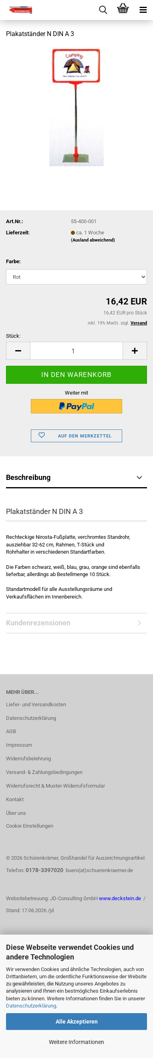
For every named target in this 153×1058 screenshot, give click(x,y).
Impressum (19, 745)
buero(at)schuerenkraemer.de (99, 870)
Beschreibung (28, 477)
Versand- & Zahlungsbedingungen (44, 772)
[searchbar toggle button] (103, 10)
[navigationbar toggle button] (143, 10)
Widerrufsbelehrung (28, 759)
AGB (11, 731)
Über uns (16, 813)
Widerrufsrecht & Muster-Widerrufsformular (55, 786)
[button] (18, 351)
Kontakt (15, 799)
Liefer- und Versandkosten (36, 704)
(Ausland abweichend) (93, 240)
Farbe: (13, 261)
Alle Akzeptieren (77, 1021)
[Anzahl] (76, 351)
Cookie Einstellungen (29, 826)
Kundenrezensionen (38, 623)
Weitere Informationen (76, 1042)
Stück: (13, 336)
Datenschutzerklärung (31, 1006)
